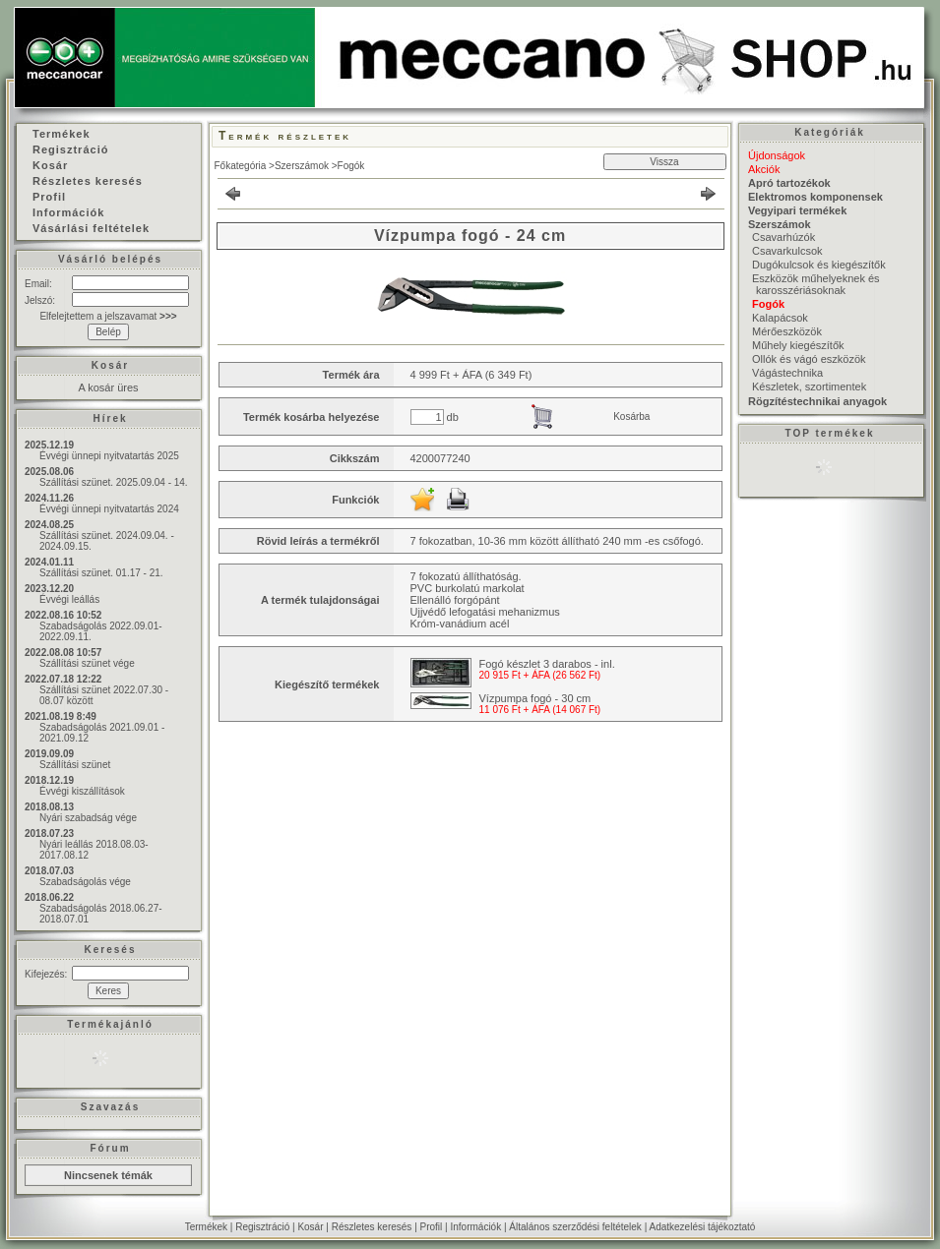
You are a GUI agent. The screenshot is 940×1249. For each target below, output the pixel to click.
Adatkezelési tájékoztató (702, 1226)
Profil (431, 1226)
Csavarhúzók (783, 237)
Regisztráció (262, 1226)
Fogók (351, 165)
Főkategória (241, 165)
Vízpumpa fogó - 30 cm (535, 698)
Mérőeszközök (787, 331)
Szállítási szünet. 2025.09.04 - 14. (113, 482)
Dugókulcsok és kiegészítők (819, 264)
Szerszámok (302, 165)
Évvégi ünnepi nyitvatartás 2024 (109, 509)
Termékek (206, 1226)
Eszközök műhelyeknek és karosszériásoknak (816, 284)
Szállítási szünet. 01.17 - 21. (101, 572)
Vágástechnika (787, 373)
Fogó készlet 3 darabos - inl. (547, 664)
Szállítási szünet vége (87, 663)
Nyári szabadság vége (88, 817)
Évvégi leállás (69, 599)
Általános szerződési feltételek (575, 1226)
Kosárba (631, 416)
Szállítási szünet (74, 764)
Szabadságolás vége (85, 881)
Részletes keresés (372, 1226)
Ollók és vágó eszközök (809, 359)
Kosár (310, 1226)
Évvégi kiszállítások (82, 791)
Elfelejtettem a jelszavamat (107, 316)
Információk (475, 1226)
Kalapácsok (780, 318)
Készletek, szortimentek (809, 386)
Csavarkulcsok (787, 251)
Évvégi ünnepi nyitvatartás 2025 (109, 455)
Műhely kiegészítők (798, 345)
